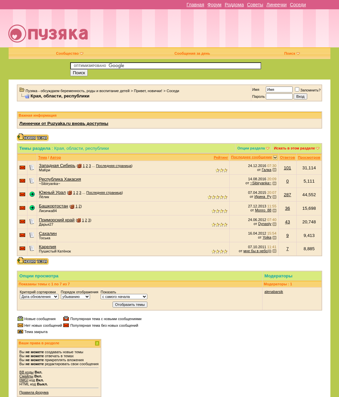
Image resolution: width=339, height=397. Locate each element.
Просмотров (309, 157)
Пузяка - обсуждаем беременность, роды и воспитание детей (77, 91)
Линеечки (276, 4)
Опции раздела (251, 148)
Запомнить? (308, 90)
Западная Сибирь (57, 165)
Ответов (287, 157)
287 (287, 194)
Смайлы (26, 376)
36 (287, 208)
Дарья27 (46, 224)
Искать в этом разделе (294, 148)
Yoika (267, 237)
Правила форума (34, 392)
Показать (108, 292)
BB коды (27, 372)
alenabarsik (274, 292)
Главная (195, 4)
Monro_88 (263, 210)
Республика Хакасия (60, 179)
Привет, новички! (148, 91)
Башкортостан (53, 205)
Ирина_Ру (262, 196)
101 (287, 167)
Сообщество (69, 53)
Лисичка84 (48, 211)
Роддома (234, 4)
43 (287, 221)
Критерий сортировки (38, 292)
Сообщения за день (192, 53)
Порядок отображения (79, 292)
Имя (255, 89)
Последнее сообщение (251, 157)
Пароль (258, 96)
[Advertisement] (217, 30)
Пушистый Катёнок (55, 251)
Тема (42, 157)
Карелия (47, 246)
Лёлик (44, 197)
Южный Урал (52, 192)
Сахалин (48, 233)
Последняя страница (113, 166)
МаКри (44, 170)
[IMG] (24, 380)
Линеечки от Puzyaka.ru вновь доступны (64, 123)
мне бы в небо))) (257, 251)
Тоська (44, 238)
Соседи (298, 4)
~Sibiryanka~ (49, 184)
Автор (55, 157)
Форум (214, 4)
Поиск (292, 53)
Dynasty (264, 224)
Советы (255, 4)
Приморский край (57, 219)
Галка (266, 170)
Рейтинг (221, 157)
